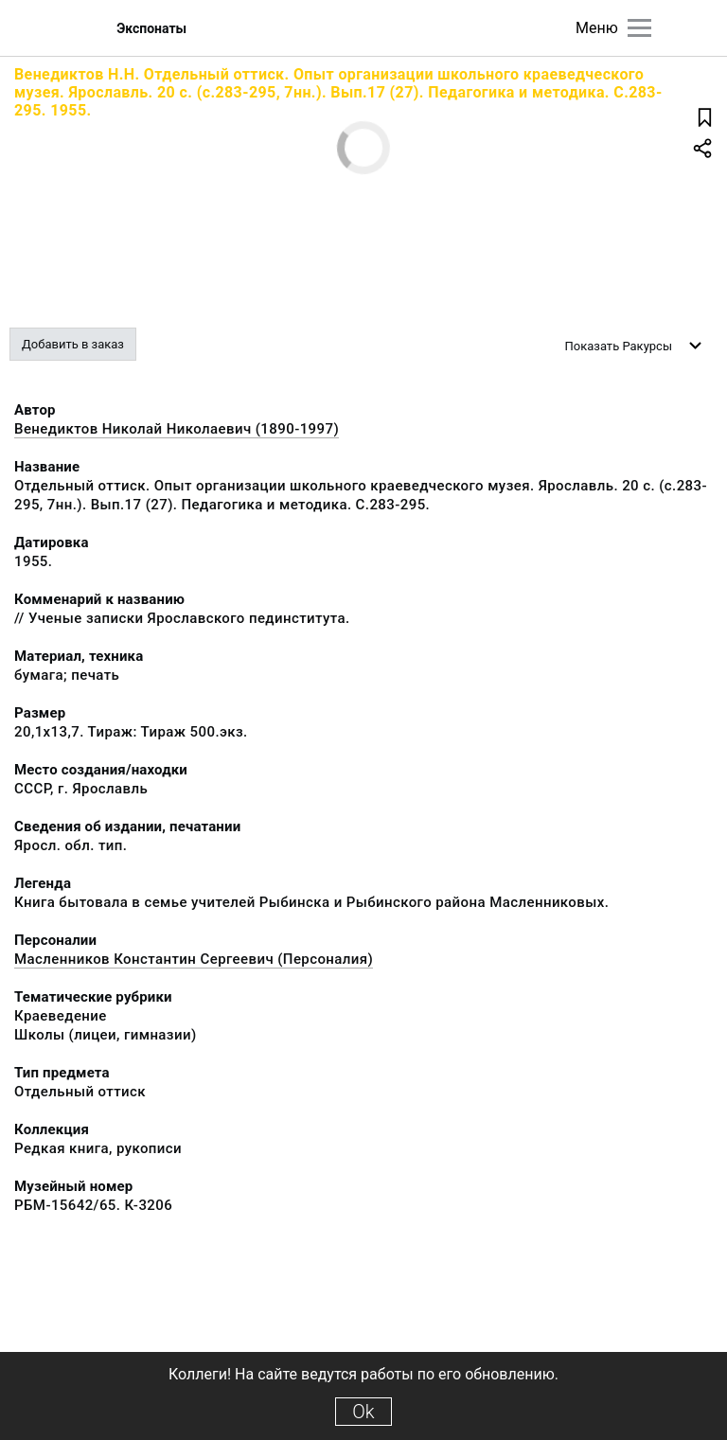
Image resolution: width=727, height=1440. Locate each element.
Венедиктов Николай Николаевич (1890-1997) (176, 428)
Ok (363, 1411)
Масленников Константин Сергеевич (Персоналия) (193, 959)
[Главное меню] (639, 27)
